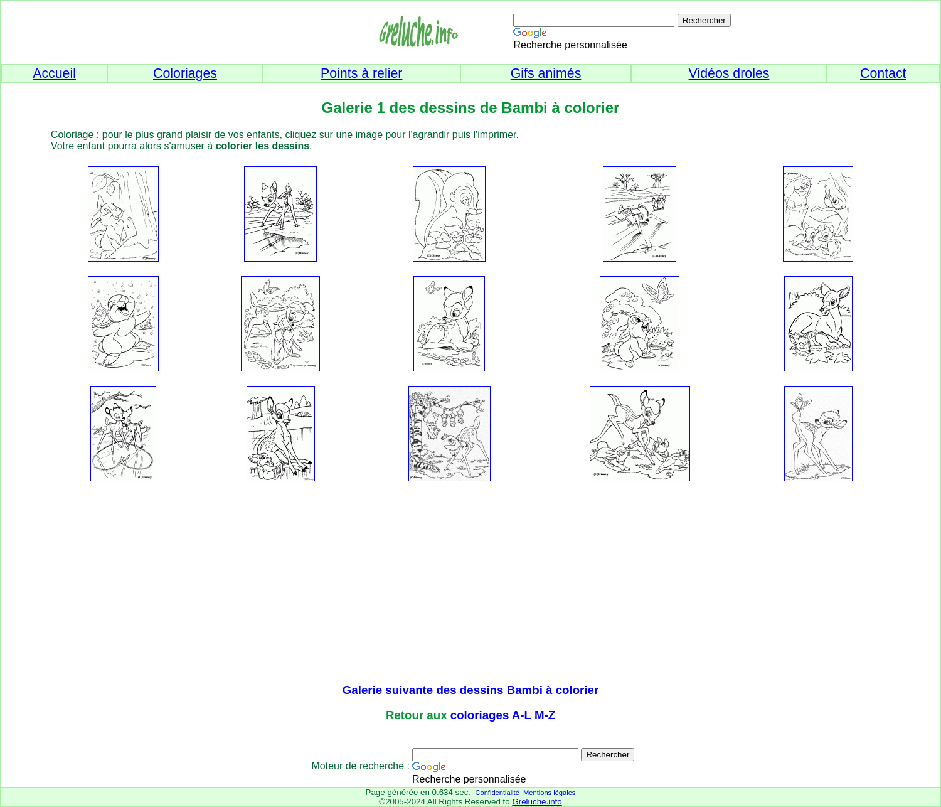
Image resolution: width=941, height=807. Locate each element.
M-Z (544, 715)
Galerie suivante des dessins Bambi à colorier (471, 690)
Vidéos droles (729, 73)
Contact (883, 73)
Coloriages (185, 73)
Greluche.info (536, 801)
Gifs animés (546, 73)
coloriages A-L (490, 715)
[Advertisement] (470, 583)
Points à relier (361, 73)
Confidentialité (497, 792)
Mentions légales (549, 792)
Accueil (54, 73)
